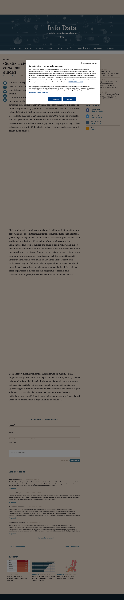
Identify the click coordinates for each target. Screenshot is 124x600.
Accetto (69, 99)
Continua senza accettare (89, 63)
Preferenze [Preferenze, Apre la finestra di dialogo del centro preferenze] (55, 99)
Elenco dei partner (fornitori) (38, 92)
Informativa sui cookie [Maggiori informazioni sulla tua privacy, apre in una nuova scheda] (76, 81)
